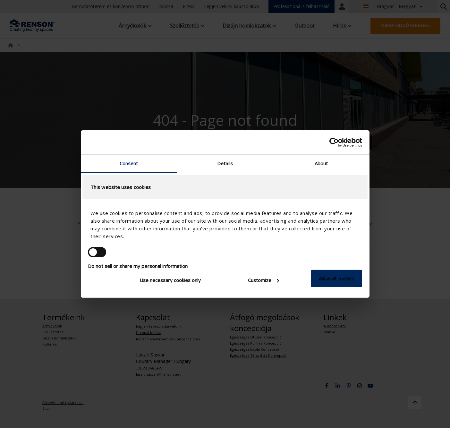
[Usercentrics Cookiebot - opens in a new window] (334, 142)
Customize (263, 280)
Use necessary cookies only (170, 280)
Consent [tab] (129, 163)
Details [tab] (225, 163)
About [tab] (321, 163)
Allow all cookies (336, 278)
